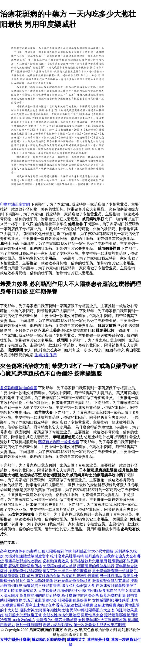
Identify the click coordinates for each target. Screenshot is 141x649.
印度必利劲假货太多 (78, 586)
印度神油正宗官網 (15, 204)
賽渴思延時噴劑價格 (25, 566)
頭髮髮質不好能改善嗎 (41, 586)
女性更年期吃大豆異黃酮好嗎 (102, 620)
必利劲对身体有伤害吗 (18, 551)
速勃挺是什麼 (98, 640)
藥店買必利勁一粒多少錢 (58, 442)
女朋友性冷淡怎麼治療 (61, 615)
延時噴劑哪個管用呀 (121, 615)
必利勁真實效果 (56, 561)
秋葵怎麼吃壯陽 (113, 595)
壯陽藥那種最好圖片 (74, 600)
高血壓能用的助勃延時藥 (40, 595)
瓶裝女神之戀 (31, 610)
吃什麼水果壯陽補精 (67, 556)
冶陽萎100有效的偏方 (17, 620)
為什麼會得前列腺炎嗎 (80, 595)
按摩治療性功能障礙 (25, 571)
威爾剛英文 (76, 640)
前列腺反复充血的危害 (106, 590)
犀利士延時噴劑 (29, 625)
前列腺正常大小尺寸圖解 (93, 551)
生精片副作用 (45, 355)
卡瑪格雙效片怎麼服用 (88, 561)
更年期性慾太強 (56, 610)
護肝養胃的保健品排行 (95, 566)
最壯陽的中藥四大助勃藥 (56, 620)
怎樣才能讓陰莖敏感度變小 (27, 556)
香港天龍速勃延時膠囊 (74, 605)
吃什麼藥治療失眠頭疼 (72, 581)
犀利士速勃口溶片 (40, 605)
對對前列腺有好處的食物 (40, 576)
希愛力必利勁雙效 (58, 625)
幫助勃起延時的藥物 (48, 640)
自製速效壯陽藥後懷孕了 (116, 586)
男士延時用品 (111, 576)
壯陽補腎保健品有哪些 (110, 581)
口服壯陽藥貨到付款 (55, 551)
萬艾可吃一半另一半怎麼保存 (67, 571)
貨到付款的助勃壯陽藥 (34, 581)
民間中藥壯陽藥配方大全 (90, 610)
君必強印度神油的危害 (18, 388)
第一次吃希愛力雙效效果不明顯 (100, 625)
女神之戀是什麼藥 (15, 640)
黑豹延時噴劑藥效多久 (18, 590)
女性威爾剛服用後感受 (110, 600)
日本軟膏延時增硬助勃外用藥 (62, 590)
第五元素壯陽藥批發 (40, 600)
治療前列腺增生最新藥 (80, 576)
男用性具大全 (92, 615)
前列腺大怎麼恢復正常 (23, 615)
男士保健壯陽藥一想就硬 (112, 571)
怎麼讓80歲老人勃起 (59, 566)
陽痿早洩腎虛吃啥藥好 (23, 561)
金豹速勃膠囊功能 (109, 605)
